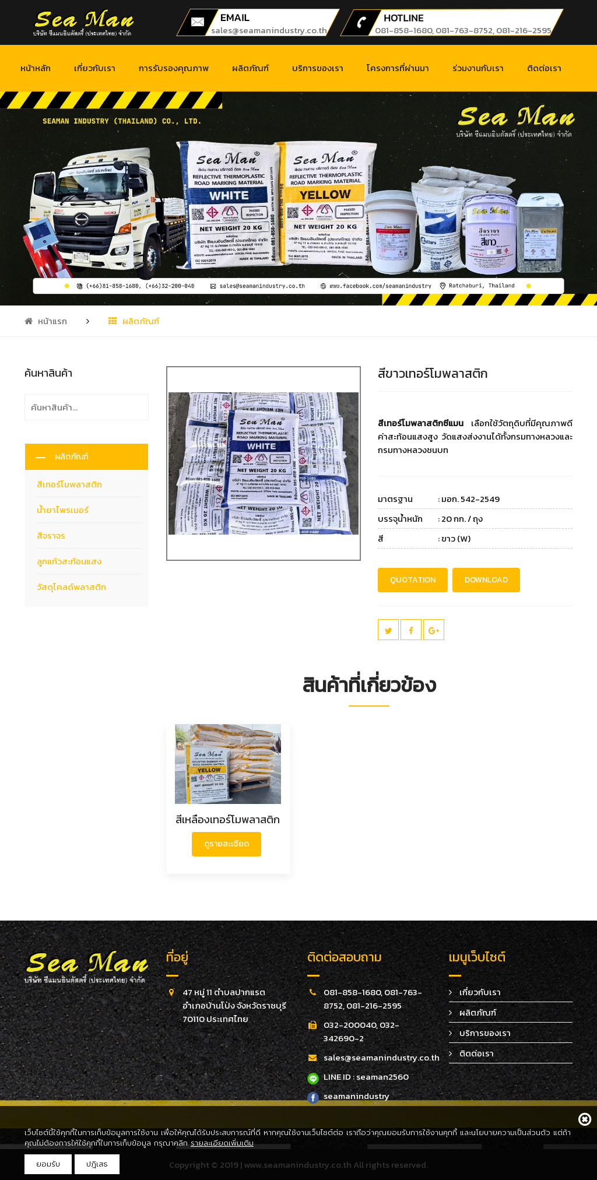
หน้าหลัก (35, 68)
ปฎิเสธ (97, 1164)
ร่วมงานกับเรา (478, 68)
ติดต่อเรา (544, 68)
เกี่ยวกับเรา (94, 68)
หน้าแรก (45, 321)
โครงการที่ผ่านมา (398, 68)
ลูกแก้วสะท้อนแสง (69, 561)
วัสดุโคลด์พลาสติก (71, 586)
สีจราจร (51, 535)
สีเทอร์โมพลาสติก (69, 484)
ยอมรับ (48, 1164)
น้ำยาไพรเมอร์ (63, 510)
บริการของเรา (317, 68)
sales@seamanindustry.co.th (269, 30)
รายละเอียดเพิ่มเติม (222, 1143)
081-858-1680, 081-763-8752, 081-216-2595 (463, 30)
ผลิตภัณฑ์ (250, 68)
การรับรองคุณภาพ (174, 68)
